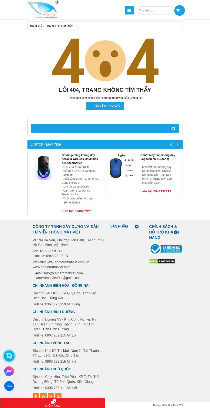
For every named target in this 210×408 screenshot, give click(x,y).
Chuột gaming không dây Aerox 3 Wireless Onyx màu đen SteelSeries (80, 159)
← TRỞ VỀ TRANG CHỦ (105, 105)
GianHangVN (175, 405)
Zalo (9, 386)
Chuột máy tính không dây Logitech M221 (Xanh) (157, 157)
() (181, 10)
